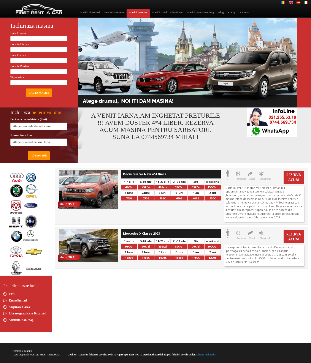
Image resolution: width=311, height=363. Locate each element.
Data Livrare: (18, 33)
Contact (245, 12)
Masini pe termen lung (200, 12)
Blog (221, 12)
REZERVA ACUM (293, 177)
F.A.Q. (232, 12)
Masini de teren (138, 12)
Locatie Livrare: (20, 44)
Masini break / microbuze (167, 12)
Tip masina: (17, 77)
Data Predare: (18, 55)
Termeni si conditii (22, 350)
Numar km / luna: (21, 135)
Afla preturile (39, 155)
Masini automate (114, 12)
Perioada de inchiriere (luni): (29, 119)
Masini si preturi (90, 12)
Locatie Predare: (20, 66)
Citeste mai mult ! (206, 354)
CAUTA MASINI (39, 92)
